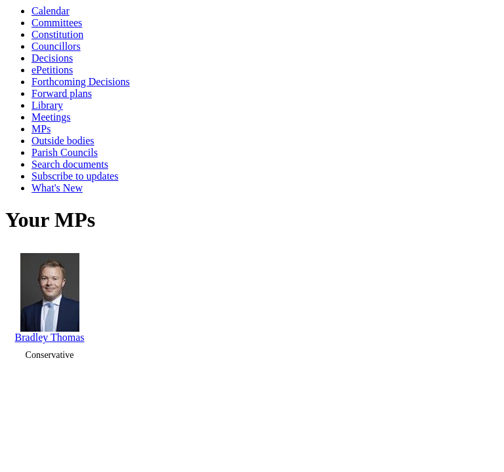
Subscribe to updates (75, 176)
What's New (57, 187)
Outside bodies (63, 140)
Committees (57, 22)
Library (47, 105)
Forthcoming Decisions (81, 81)
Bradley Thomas (50, 294)
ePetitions (52, 69)
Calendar (51, 10)
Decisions (52, 58)
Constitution (57, 34)
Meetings (51, 117)
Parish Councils (65, 152)
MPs (41, 128)
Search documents (70, 164)
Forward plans (62, 93)
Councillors (56, 46)
